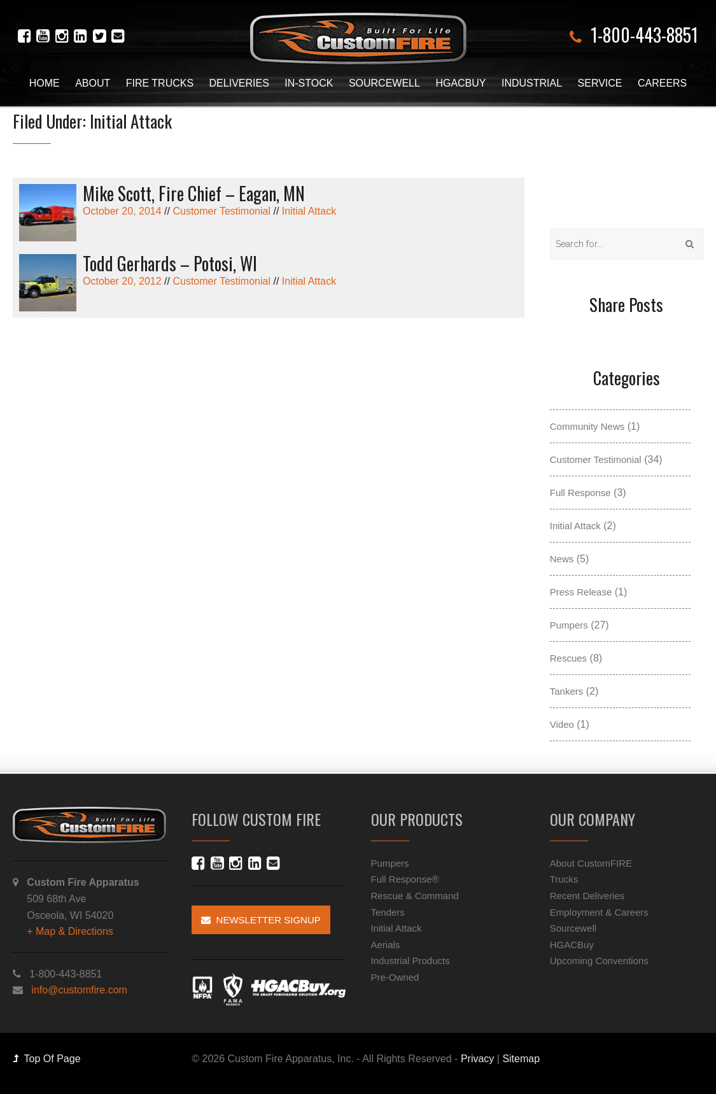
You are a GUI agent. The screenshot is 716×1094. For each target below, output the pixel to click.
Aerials (385, 944)
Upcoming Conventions (599, 960)
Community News (587, 426)
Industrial (532, 83)
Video (562, 724)
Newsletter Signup (261, 919)
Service (600, 83)
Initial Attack (309, 211)
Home (44, 83)
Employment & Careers (599, 912)
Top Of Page (47, 1058)
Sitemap (521, 1058)
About (92, 83)
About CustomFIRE (591, 863)
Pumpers (569, 625)
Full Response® (405, 879)
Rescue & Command (415, 895)
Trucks (564, 879)
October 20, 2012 (268, 270)
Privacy (477, 1058)
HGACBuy (460, 83)
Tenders (388, 912)
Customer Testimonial (221, 211)
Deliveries (239, 83)
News (562, 558)
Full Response (580, 492)
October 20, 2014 (268, 200)
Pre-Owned (395, 977)
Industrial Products (410, 960)
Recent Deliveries (587, 895)
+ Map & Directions (70, 931)
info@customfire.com (79, 989)
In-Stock (308, 83)
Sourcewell (384, 83)
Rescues (568, 658)
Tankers (567, 691)
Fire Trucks (159, 83)
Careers (662, 83)
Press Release (581, 591)
